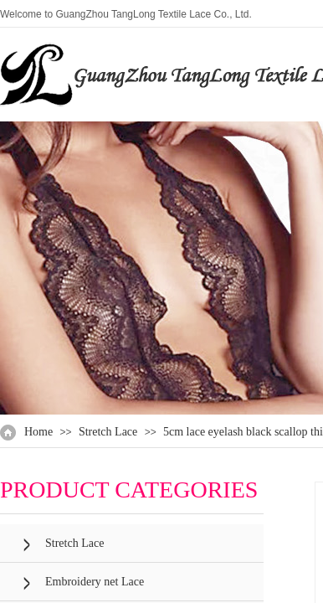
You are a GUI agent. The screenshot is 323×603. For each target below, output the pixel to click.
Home (38, 431)
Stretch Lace (108, 431)
